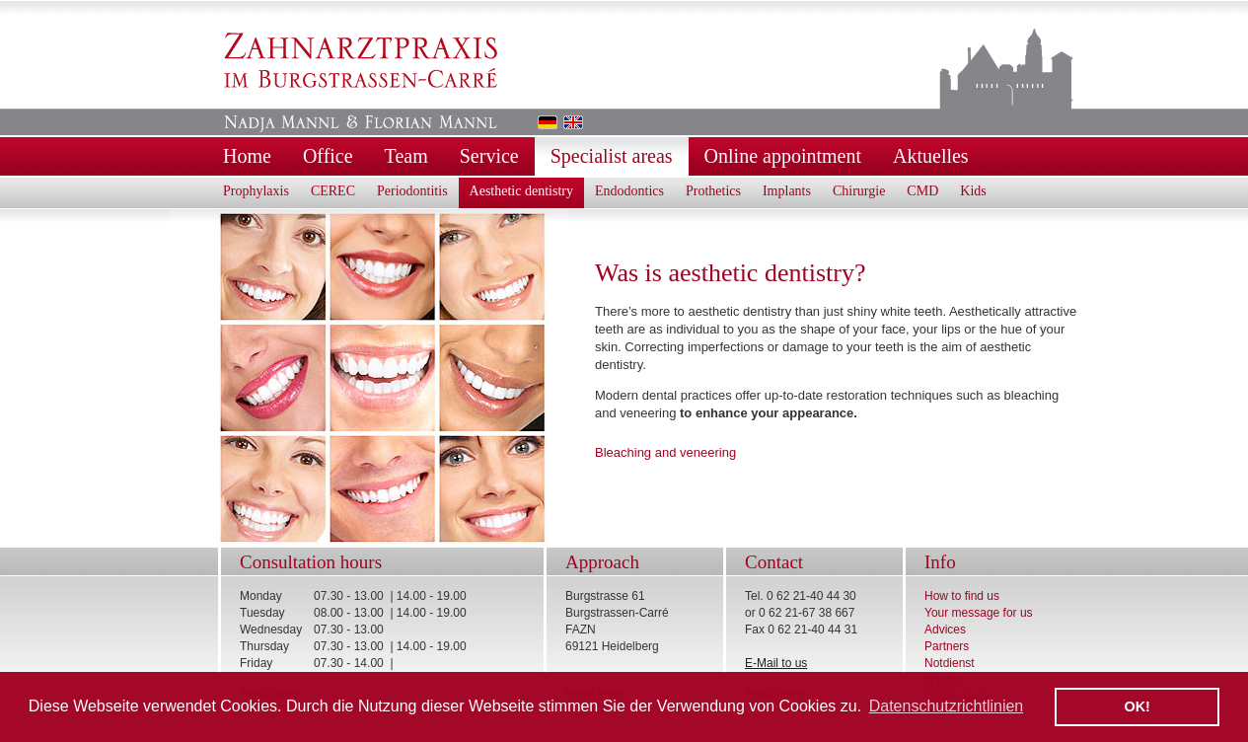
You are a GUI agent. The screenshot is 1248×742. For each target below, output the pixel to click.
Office (328, 156)
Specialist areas (612, 156)
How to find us (961, 596)
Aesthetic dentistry (521, 191)
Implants (787, 191)
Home (247, 156)
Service (489, 156)
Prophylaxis (256, 191)
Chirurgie (859, 191)
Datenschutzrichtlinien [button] (946, 706)
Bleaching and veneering (665, 452)
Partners (946, 646)
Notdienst (949, 663)
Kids (973, 191)
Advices (945, 629)
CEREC (333, 191)
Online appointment (782, 156)
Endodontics (629, 191)
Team (406, 156)
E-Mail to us (776, 663)
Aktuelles (931, 156)
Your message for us (978, 613)
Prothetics (713, 191)
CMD (922, 191)
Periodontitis (412, 191)
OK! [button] (1136, 706)
